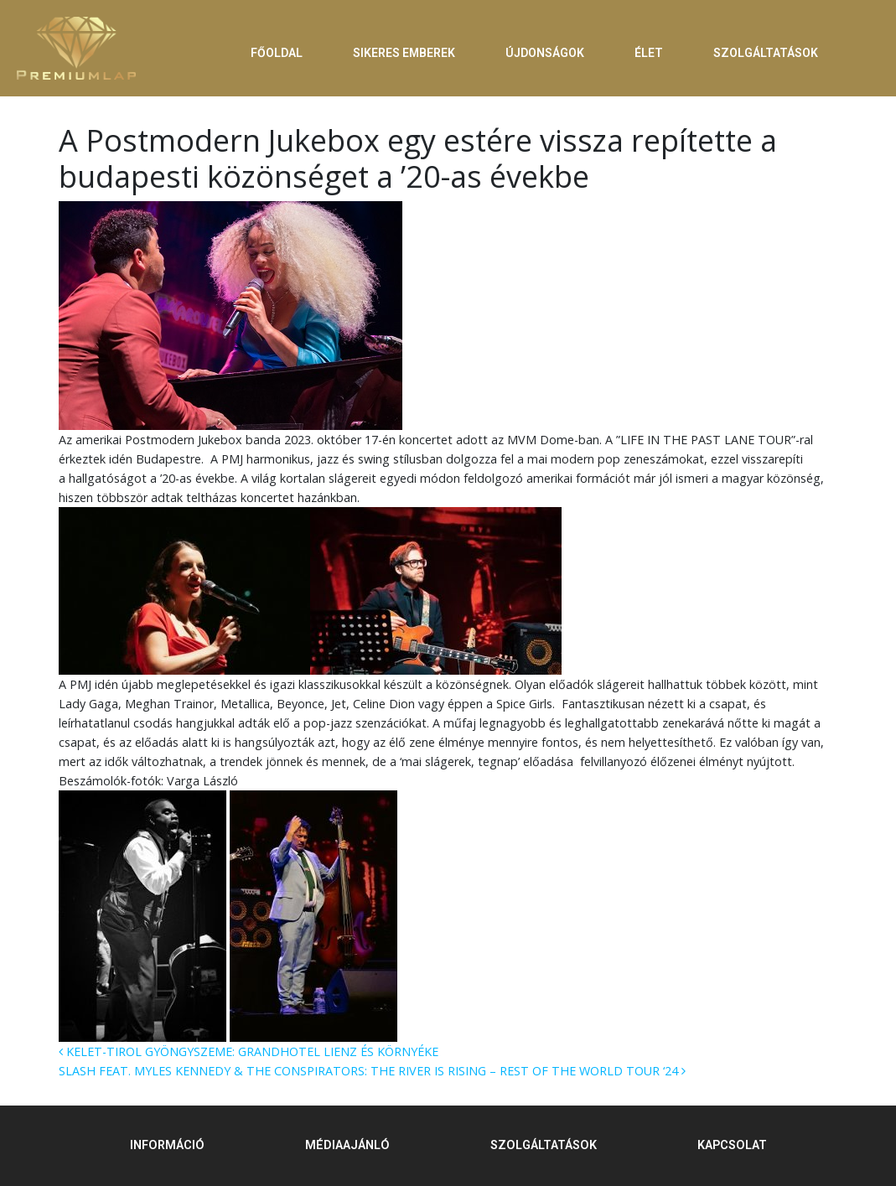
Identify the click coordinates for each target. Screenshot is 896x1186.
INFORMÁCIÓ (167, 1145)
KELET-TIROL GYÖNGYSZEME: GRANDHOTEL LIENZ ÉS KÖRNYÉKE (248, 1051)
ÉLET (648, 53)
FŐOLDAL (277, 53)
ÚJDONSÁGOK (544, 53)
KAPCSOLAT (732, 1145)
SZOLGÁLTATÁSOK (765, 53)
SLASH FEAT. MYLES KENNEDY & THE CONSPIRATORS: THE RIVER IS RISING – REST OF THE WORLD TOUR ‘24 (372, 1071)
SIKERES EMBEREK (404, 53)
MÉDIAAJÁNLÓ (347, 1145)
